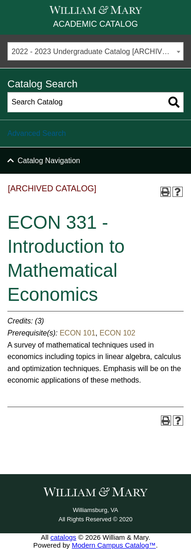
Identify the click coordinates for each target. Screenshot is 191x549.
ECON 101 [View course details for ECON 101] (77, 333)
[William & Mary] (95, 10)
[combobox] (95, 51)
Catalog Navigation (49, 161)
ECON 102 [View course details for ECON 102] (117, 333)
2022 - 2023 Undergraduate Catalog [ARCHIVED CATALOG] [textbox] (97, 51)
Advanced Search (36, 133)
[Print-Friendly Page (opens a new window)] (165, 192)
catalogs (63, 537)
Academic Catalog (95, 24)
